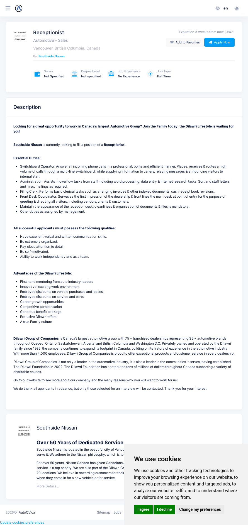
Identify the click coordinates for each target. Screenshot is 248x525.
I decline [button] (164, 509)
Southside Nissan (51, 56)
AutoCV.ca (27, 512)
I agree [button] (143, 509)
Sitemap (103, 512)
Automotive (43, 40)
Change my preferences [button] (200, 509)
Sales (63, 40)
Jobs (117, 512)
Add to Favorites (185, 42)
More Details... (48, 486)
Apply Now (219, 42)
